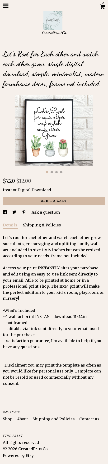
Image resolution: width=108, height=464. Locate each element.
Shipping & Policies (42, 225)
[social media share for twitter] (14, 212)
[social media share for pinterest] (24, 212)
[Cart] (102, 7)
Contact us (89, 419)
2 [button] (52, 172)
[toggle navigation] (6, 6)
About (23, 419)
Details (10, 225)
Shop (8, 419)
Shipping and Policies (54, 419)
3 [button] (56, 172)
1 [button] (47, 172)
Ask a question (46, 212)
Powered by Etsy (18, 455)
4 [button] (61, 172)
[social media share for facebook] (5, 212)
